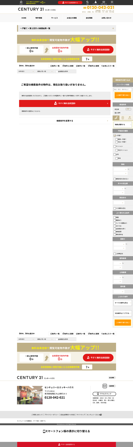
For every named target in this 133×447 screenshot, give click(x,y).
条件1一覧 (55, 66)
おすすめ (117, 226)
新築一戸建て (121, 139)
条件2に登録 (93, 66)
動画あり (117, 220)
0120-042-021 (55, 397)
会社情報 (89, 18)
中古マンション (122, 150)
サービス (54, 18)
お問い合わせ (104, 3)
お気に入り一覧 (107, 66)
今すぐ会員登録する (70, 3)
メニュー (112, 3)
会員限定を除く (120, 229)
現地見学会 (118, 234)
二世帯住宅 (118, 254)
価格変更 (117, 232)
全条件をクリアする (122, 313)
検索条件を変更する (65, 120)
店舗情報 (111, 386)
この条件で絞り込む (122, 95)
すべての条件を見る (121, 303)
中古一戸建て (121, 142)
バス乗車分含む (120, 208)
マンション (118, 146)
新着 (116, 217)
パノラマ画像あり (120, 223)
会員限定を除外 (62, 71)
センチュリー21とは (94, 415)
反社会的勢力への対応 (68, 415)
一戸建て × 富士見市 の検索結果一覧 (35, 28)
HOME (21, 2)
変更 (128, 109)
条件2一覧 (80, 66)
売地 (118, 158)
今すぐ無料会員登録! (98, 49)
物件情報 (39, 18)
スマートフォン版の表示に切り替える (67, 431)
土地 (116, 154)
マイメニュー (96, 3)
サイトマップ (81, 415)
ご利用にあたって (37, 415)
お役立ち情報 (72, 18)
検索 (87, 3)
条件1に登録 (67, 66)
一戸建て (117, 135)
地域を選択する (120, 124)
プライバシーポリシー (52, 415)
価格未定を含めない (121, 179)
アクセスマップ (104, 393)
